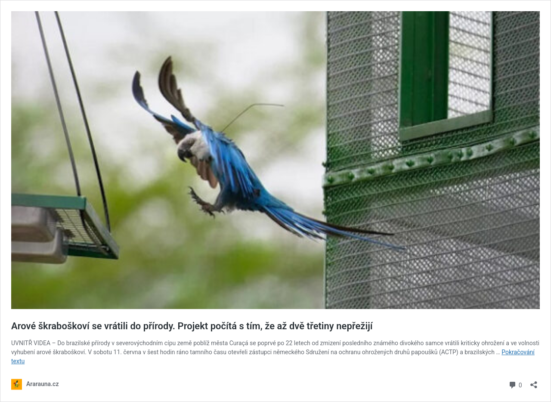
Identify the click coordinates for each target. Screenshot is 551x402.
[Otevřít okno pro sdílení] (534, 382)
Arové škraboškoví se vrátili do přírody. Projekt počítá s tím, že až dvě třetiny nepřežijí (192, 326)
